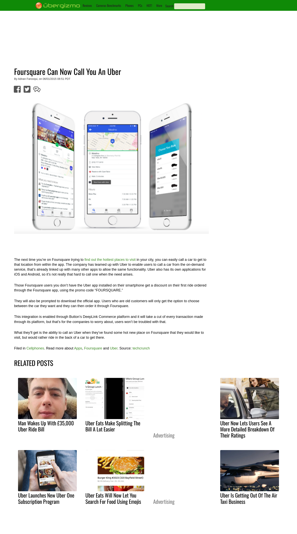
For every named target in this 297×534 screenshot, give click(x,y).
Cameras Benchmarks (108, 5)
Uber (113, 348)
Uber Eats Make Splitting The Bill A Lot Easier (112, 426)
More (159, 5)
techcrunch (141, 348)
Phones (129, 5)
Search (169, 6)
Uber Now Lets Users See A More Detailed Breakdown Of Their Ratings (247, 429)
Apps (78, 348)
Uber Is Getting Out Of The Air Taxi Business (248, 498)
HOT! (149, 5)
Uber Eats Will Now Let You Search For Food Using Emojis (113, 498)
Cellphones (35, 348)
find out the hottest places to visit (110, 260)
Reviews (87, 5)
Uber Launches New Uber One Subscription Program (46, 498)
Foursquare (93, 348)
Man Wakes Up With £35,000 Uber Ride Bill (46, 426)
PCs (140, 5)
